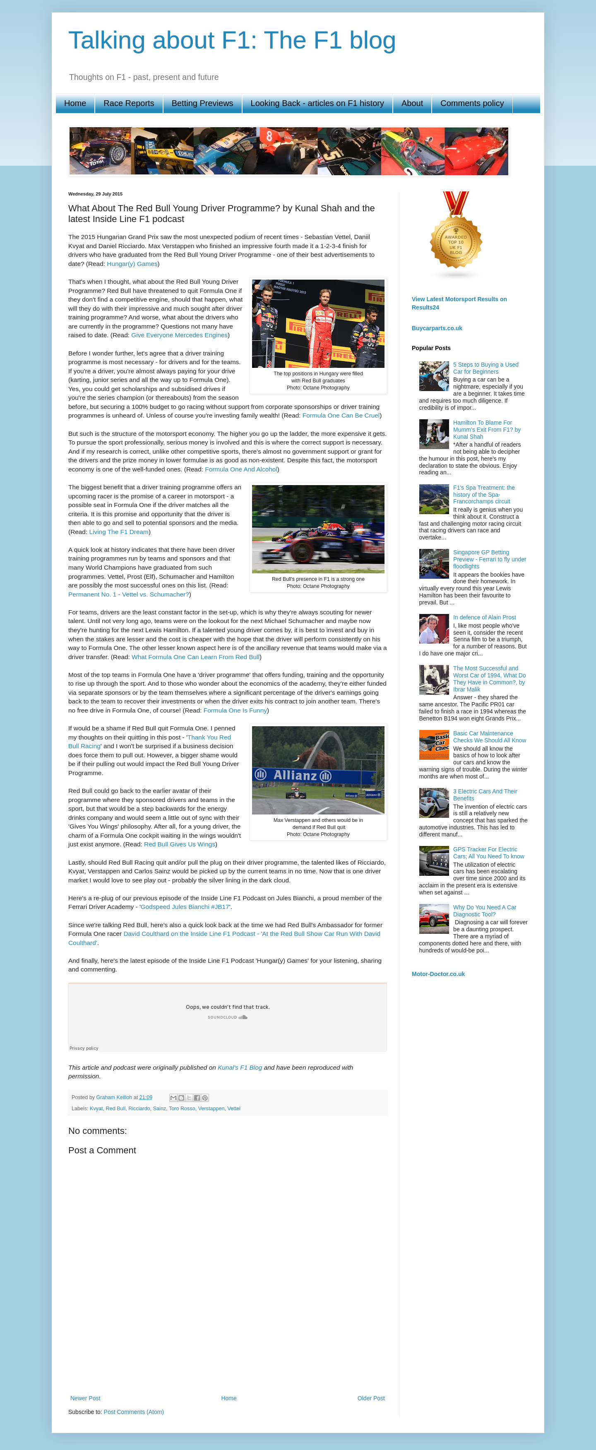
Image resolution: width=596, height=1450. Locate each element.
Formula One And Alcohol (241, 469)
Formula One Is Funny (235, 710)
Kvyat (96, 1109)
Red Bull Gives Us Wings (179, 844)
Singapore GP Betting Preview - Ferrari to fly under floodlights (489, 559)
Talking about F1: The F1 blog (232, 40)
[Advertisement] (227, 1364)
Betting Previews (202, 103)
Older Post (371, 1398)
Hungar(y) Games (132, 263)
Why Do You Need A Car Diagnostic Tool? (485, 911)
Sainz (159, 1109)
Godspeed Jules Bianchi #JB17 (185, 906)
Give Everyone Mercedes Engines (179, 334)
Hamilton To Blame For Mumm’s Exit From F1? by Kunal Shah (487, 429)
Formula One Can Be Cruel (341, 415)
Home (75, 103)
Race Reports (128, 103)
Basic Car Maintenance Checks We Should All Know (489, 737)
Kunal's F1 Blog (240, 1067)
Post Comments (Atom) (134, 1412)
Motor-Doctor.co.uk (438, 974)
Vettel (233, 1109)
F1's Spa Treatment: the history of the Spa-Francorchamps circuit (484, 494)
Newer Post (85, 1398)
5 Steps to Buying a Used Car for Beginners (486, 368)
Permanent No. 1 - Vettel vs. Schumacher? (128, 594)
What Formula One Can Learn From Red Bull (196, 656)
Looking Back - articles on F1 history (317, 103)
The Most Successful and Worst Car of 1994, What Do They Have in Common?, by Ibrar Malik (489, 678)
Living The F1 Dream (118, 531)
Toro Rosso (182, 1109)
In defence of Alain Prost (484, 617)
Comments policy (472, 103)
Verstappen (211, 1109)
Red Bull (116, 1109)
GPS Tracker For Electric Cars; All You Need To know (488, 853)
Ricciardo (139, 1109)
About (412, 103)
